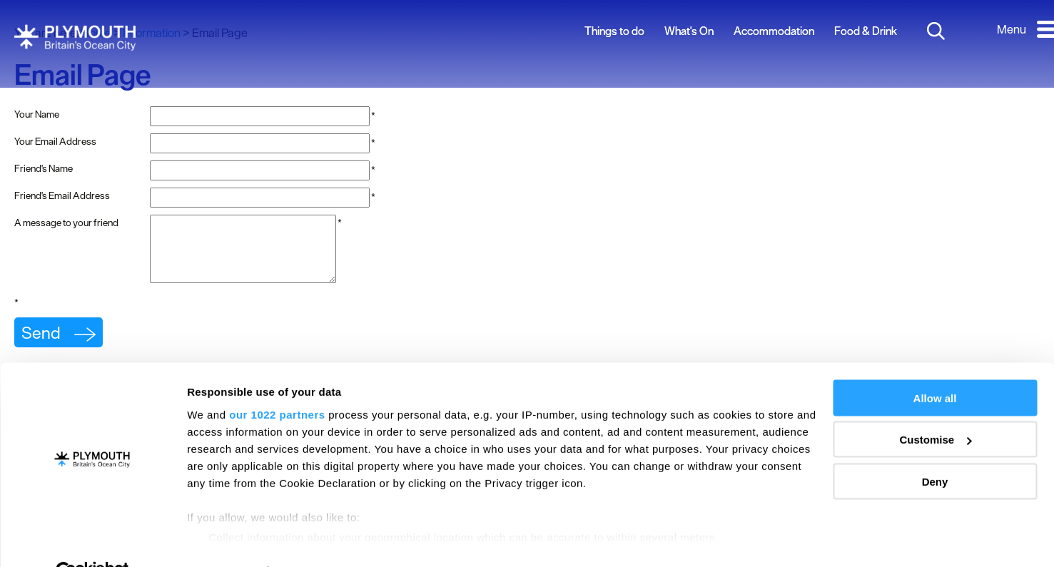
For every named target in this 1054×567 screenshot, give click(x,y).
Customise (935, 407)
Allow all (935, 365)
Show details (220, 539)
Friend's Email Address (62, 195)
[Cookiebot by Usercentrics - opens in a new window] (92, 539)
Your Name (36, 114)
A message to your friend (66, 222)
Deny (935, 448)
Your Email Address (55, 141)
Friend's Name (43, 168)
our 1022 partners (277, 381)
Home (96, 33)
